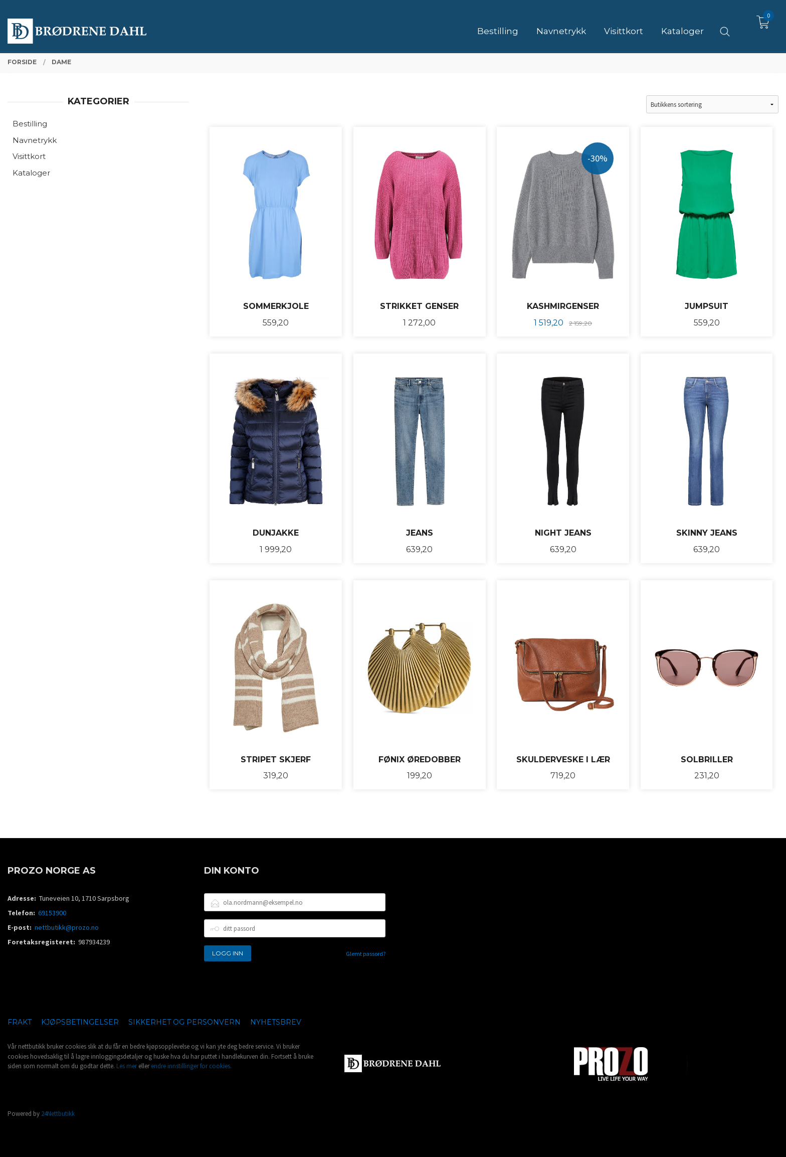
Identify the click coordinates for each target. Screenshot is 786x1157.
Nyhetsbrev (275, 1022)
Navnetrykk (35, 140)
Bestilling (30, 123)
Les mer (126, 1066)
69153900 (52, 912)
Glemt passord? (365, 953)
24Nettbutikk (58, 1113)
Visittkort (29, 156)
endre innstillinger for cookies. (191, 1066)
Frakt (20, 1022)
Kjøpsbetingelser (80, 1022)
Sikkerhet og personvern (184, 1022)
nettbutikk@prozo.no (67, 927)
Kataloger (31, 173)
